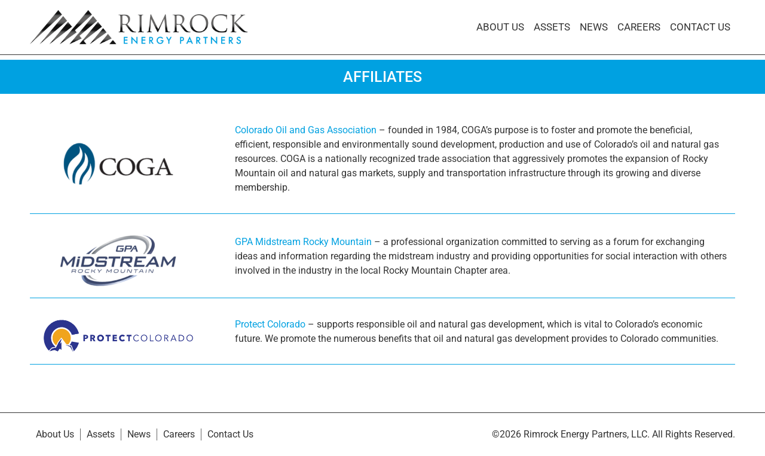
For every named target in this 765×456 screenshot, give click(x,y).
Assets (552, 27)
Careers (638, 27)
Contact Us (700, 27)
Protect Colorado (270, 324)
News (594, 27)
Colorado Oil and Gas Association (306, 130)
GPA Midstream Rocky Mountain (303, 241)
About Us (500, 27)
